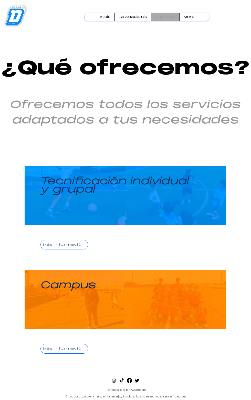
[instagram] (114, 380)
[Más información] (64, 244)
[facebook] (129, 380)
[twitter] (137, 380)
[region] (125, 212)
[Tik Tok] (121, 380)
